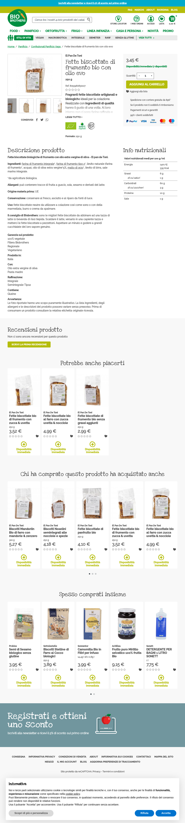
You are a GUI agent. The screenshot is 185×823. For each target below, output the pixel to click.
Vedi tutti (146, 37)
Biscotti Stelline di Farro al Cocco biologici (56, 653)
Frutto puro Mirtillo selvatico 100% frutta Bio (126, 653)
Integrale (78, 37)
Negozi (49, 761)
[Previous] (58, 105)
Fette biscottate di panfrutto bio (90, 530)
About (150, 10)
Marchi (139, 10)
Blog (174, 10)
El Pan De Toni (73, 55)
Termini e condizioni (113, 771)
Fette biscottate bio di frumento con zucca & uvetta (22, 419)
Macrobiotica (57, 37)
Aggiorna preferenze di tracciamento (115, 761)
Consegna (18, 756)
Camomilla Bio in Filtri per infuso (89, 651)
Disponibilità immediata (23, 447)
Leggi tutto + (73, 117)
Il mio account (67, 761)
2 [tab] (92, 573)
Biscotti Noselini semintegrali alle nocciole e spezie (55, 532)
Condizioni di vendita (72, 756)
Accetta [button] (166, 813)
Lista (161, 20)
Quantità (130, 75)
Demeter (94, 37)
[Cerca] (62, 20)
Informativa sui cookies (117, 756)
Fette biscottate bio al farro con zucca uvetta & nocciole (57, 419)
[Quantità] (145, 76)
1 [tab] (89, 573)
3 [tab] (95, 573)
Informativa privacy (42, 756)
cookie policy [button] (73, 793)
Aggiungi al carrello (146, 84)
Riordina (163, 10)
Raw (108, 37)
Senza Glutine (124, 37)
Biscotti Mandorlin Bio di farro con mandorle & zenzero (23, 532)
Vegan (40, 37)
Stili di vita (23, 37)
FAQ (130, 10)
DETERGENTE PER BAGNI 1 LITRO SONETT (159, 653)
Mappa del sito (163, 756)
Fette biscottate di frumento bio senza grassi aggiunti (91, 419)
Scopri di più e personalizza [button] (31, 813)
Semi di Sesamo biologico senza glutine (20, 653)
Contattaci (143, 756)
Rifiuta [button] (145, 813)
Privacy (96, 771)
